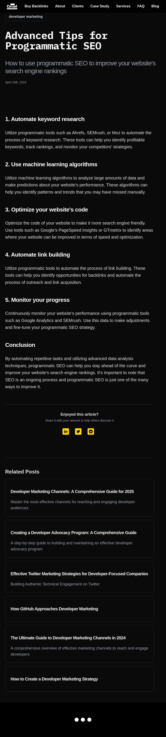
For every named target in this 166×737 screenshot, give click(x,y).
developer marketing (26, 16)
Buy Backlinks (36, 6)
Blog (155, 6)
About (60, 6)
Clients (77, 6)
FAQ (141, 6)
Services (123, 6)
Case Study (100, 6)
